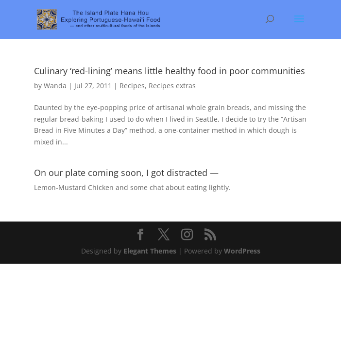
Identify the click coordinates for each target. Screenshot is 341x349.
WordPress (242, 250)
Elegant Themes (149, 250)
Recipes (132, 85)
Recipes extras (172, 85)
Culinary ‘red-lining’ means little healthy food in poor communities (169, 71)
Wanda (55, 85)
